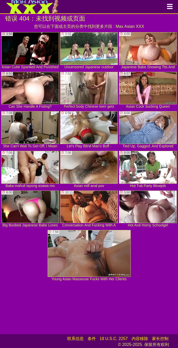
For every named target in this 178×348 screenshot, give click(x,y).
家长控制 (160, 338)
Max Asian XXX (130, 26)
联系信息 (75, 338)
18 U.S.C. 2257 (114, 338)
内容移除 (140, 338)
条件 (92, 338)
